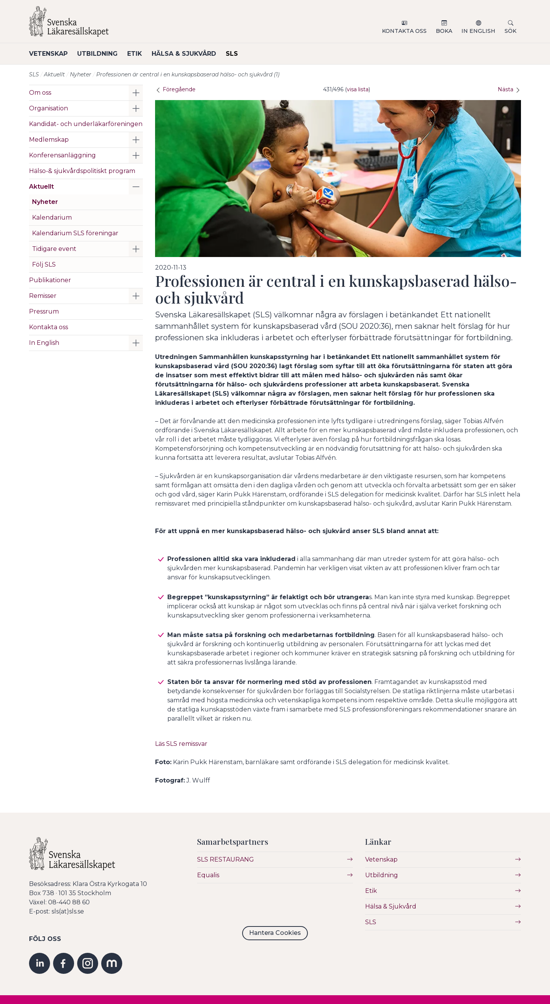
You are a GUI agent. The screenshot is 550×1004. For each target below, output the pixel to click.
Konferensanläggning (62, 155)
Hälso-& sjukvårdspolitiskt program (82, 171)
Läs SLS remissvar (181, 743)
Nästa (509, 89)
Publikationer (50, 280)
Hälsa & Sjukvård (192, 53)
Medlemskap (49, 139)
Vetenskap (48, 53)
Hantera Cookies (275, 932)
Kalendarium (52, 217)
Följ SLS (44, 264)
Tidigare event (54, 248)
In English (478, 30)
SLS (242, 53)
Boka (444, 30)
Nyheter (80, 74)
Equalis (208, 875)
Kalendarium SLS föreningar (75, 233)
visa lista (358, 89)
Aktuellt (54, 74)
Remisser (43, 295)
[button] (136, 92)
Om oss (40, 92)
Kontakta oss (404, 30)
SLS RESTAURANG (225, 859)
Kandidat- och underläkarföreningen (85, 124)
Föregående (175, 89)
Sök (510, 30)
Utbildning (100, 53)
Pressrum (44, 311)
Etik (140, 53)
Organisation (48, 108)
